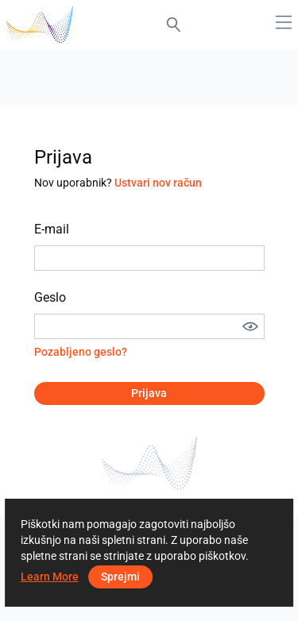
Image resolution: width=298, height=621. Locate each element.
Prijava (149, 393)
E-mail (51, 229)
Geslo (50, 297)
